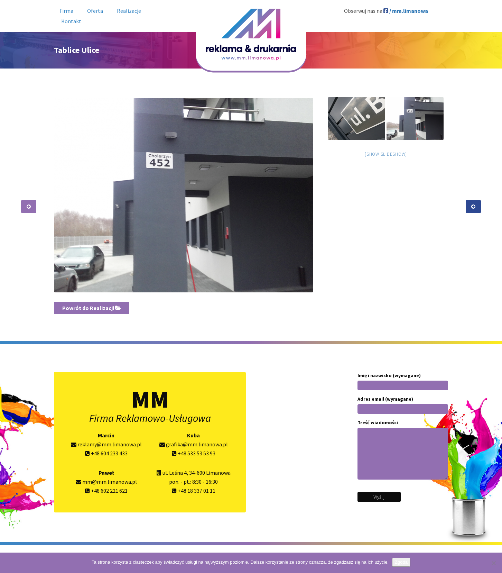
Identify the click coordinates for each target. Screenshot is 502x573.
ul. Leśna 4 (174, 472)
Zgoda (401, 562)
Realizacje (129, 10)
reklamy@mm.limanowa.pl (106, 444)
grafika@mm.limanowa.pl (193, 444)
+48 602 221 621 (106, 490)
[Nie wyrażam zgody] (493, 563)
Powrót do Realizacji (91, 307)
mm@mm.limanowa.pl (106, 481)
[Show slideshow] (386, 154)
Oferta (95, 10)
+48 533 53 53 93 (193, 453)
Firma (66, 10)
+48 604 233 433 (106, 453)
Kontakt (71, 21)
